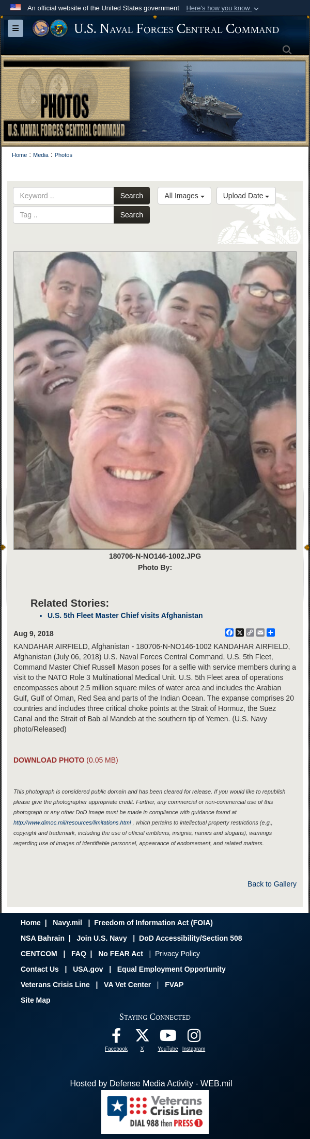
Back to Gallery (272, 884)
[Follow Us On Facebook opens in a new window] (116, 1038)
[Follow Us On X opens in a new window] (142, 1038)
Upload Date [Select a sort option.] (246, 196)
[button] (223, 8)
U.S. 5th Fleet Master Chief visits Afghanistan (125, 615)
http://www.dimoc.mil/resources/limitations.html (72, 822)
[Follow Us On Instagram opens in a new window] (194, 1038)
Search (131, 196)
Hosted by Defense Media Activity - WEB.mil (151, 1083)
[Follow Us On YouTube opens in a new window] (168, 1038)
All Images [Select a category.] (184, 196)
